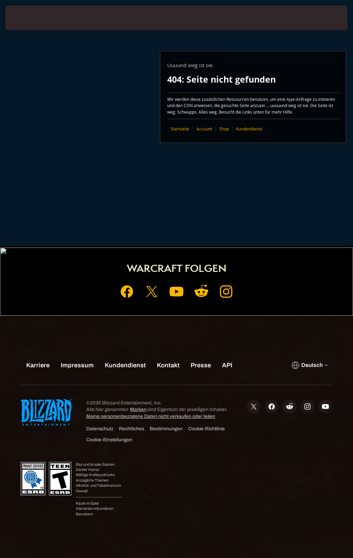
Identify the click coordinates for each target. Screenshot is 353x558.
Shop (224, 129)
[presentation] (26, 18)
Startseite (180, 129)
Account (204, 129)
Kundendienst (249, 129)
